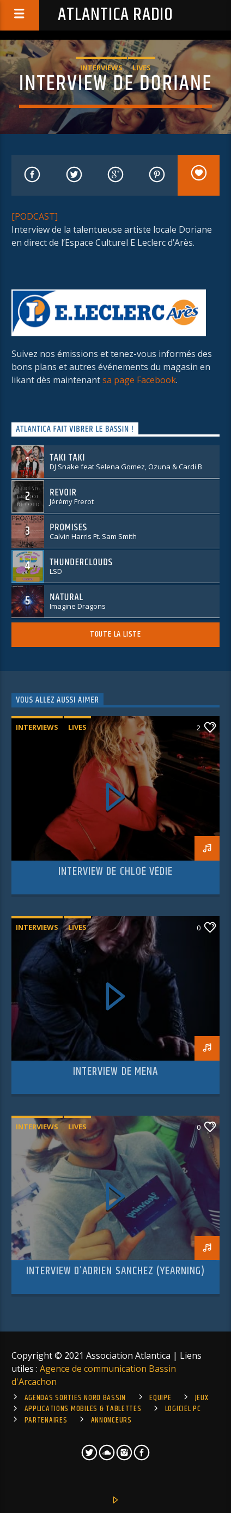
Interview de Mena (115, 1071)
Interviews (101, 67)
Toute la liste (115, 634)
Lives (141, 67)
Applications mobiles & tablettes (83, 1409)
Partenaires (46, 1420)
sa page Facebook (139, 380)
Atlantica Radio (115, 15)
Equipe (160, 1398)
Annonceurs (111, 1420)
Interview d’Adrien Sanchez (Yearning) (115, 1271)
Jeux (202, 1398)
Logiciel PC (183, 1409)
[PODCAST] (34, 216)
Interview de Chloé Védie (115, 871)
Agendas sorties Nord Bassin (75, 1398)
